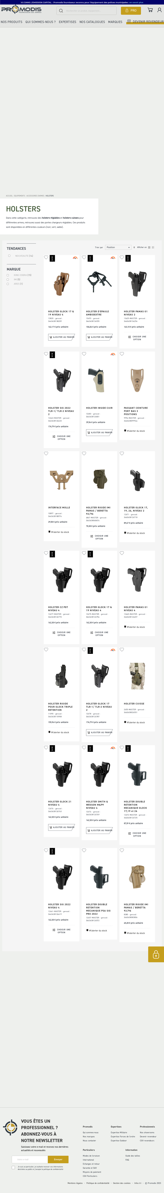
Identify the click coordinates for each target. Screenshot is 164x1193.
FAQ (127, 1159)
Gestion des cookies (122, 1183)
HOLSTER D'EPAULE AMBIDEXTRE (97, 313)
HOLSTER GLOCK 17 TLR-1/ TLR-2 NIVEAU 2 (99, 707)
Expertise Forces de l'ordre (123, 1136)
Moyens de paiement (92, 1172)
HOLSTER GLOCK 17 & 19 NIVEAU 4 (61, 313)
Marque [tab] (14, 270)
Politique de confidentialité (97, 1183)
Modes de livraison (91, 1155)
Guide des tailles (132, 1155)
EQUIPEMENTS (19, 196)
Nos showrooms (147, 1132)
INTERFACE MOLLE (59, 507)
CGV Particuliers (90, 1176)
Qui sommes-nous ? (40, 22)
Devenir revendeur (148, 1136)
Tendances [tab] (16, 248)
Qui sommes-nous (90, 1132)
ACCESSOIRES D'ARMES (36, 196)
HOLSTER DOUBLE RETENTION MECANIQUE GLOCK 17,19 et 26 (135, 806)
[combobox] (86, 11)
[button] (46, 257)
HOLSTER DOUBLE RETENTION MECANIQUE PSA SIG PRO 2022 (98, 909)
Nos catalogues (92, 22)
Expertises (67, 22)
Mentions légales (75, 1183)
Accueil (9, 196)
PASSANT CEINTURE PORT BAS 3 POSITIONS (136, 411)
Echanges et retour (91, 1163)
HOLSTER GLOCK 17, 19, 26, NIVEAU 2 (136, 509)
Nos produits (11, 22)
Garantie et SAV (90, 1168)
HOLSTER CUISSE (134, 703)
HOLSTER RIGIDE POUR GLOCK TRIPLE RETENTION (60, 707)
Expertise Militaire (119, 1132)
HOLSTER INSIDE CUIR (99, 407)
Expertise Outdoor (119, 1140)
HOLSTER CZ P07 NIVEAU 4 (58, 609)
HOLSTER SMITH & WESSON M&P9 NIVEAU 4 (97, 805)
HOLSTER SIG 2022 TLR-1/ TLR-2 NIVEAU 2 (61, 411)
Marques (115, 22)
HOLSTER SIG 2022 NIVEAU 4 (59, 906)
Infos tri (137, 1183)
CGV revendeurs (147, 1140)
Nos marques (89, 1136)
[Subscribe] (58, 1159)
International (88, 1159)
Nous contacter (89, 1140)
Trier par (99, 247)
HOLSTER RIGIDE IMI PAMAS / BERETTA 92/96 (98, 510)
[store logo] (28, 9)
